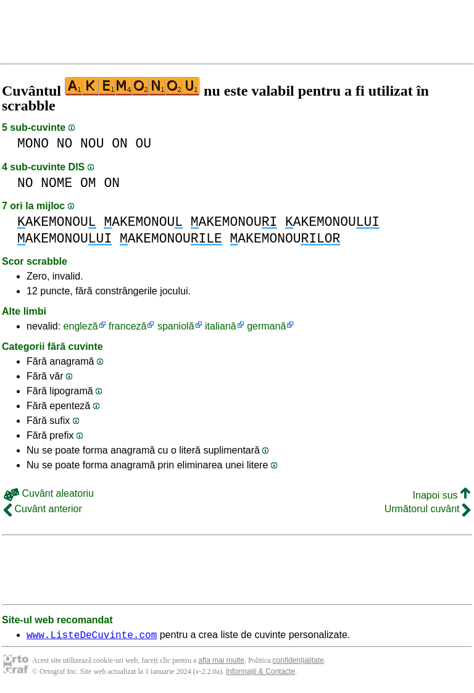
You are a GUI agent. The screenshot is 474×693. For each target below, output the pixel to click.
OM (88, 183)
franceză (127, 326)
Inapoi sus (441, 495)
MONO (33, 143)
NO (65, 143)
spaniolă (175, 326)
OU (143, 143)
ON (120, 143)
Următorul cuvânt (427, 509)
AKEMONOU (56, 222)
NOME (56, 183)
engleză (81, 326)
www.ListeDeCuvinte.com (92, 636)
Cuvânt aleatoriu (49, 493)
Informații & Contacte (260, 673)
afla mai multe (221, 662)
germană (266, 326)
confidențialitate (298, 662)
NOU (92, 143)
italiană (220, 326)
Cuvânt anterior (43, 509)
